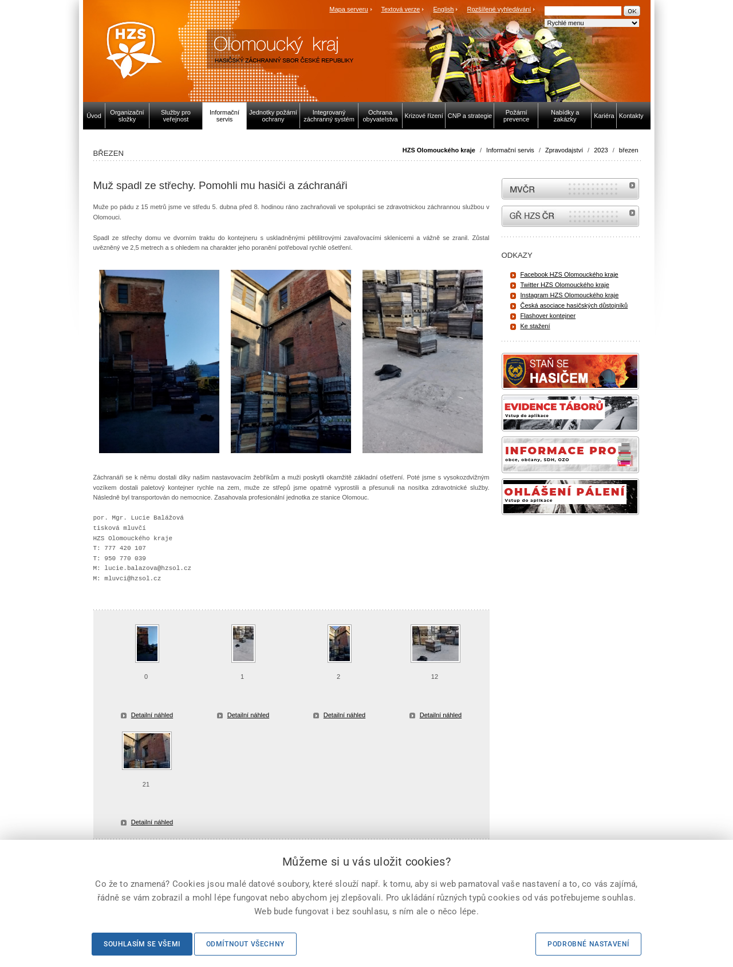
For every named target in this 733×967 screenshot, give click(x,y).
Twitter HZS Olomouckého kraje (565, 284)
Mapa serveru (348, 9)
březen (629, 150)
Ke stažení (535, 326)
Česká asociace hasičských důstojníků (574, 305)
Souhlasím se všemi (142, 944)
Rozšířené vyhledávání (499, 9)
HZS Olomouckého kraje (439, 150)
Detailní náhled (152, 715)
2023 (601, 150)
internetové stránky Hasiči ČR (570, 216)
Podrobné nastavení (588, 944)
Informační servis (510, 150)
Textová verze (400, 9)
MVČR (570, 188)
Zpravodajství (564, 150)
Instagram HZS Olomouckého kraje (570, 295)
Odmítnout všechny (245, 944)
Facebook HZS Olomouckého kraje (569, 274)
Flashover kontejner (548, 315)
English (443, 9)
